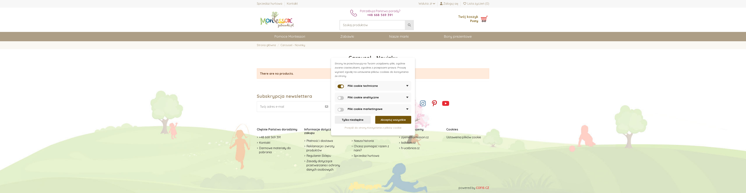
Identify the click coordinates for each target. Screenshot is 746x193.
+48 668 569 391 (270, 137)
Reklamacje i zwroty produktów (320, 148)
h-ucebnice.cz (410, 148)
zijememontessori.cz (415, 137)
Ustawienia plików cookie (463, 137)
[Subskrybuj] (326, 106)
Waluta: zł (427, 3)
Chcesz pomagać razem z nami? (371, 148)
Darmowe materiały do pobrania (275, 150)
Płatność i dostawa (319, 141)
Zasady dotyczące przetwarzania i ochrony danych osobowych (323, 165)
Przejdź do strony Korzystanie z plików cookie (373, 127)
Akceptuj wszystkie (393, 119)
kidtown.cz (408, 142)
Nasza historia (364, 141)
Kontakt (292, 3)
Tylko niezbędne (352, 119)
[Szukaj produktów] (409, 25)
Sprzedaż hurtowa (270, 3)
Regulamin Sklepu (318, 156)
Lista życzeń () (476, 3)
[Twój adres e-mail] (289, 106)
